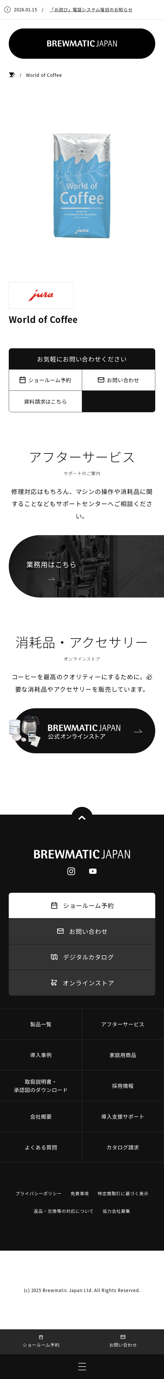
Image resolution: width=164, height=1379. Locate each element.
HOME (12, 74)
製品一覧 (41, 1024)
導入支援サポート (122, 1116)
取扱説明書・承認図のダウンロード (41, 1086)
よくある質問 (41, 1147)
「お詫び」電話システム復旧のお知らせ (91, 9)
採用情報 (123, 1085)
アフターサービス (122, 1024)
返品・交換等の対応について (63, 1211)
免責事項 (80, 1193)
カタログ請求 (123, 1147)
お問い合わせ (123, 1341)
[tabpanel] (82, 186)
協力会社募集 (116, 1211)
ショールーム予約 (41, 1341)
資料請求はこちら (45, 401)
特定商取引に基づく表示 (123, 1193)
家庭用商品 (122, 1055)
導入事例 (41, 1055)
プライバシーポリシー (38, 1193)
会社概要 (41, 1116)
